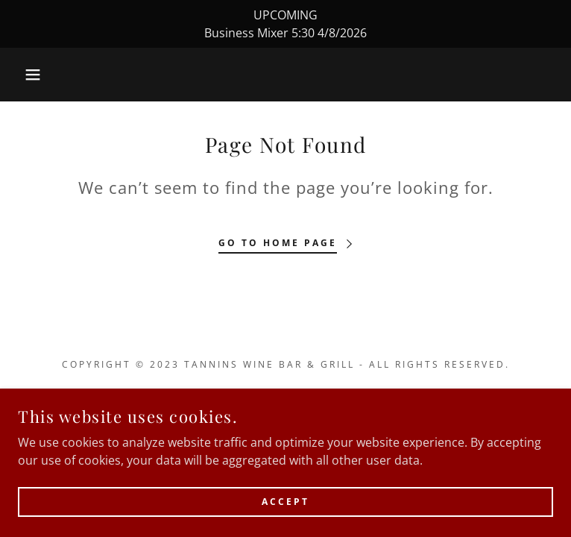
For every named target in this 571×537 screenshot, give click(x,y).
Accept (285, 501)
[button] (36, 75)
